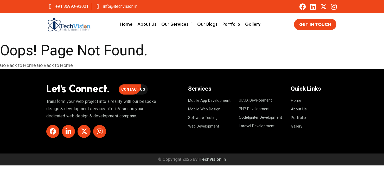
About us (299, 109)
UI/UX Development (255, 100)
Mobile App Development (209, 100)
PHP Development (254, 108)
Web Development (203, 126)
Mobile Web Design (204, 109)
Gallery (253, 24)
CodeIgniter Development (260, 117)
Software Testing (202, 117)
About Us (146, 24)
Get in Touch (315, 24)
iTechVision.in (212, 159)
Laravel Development (256, 126)
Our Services (174, 24)
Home (126, 24)
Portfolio (231, 24)
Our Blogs (207, 24)
